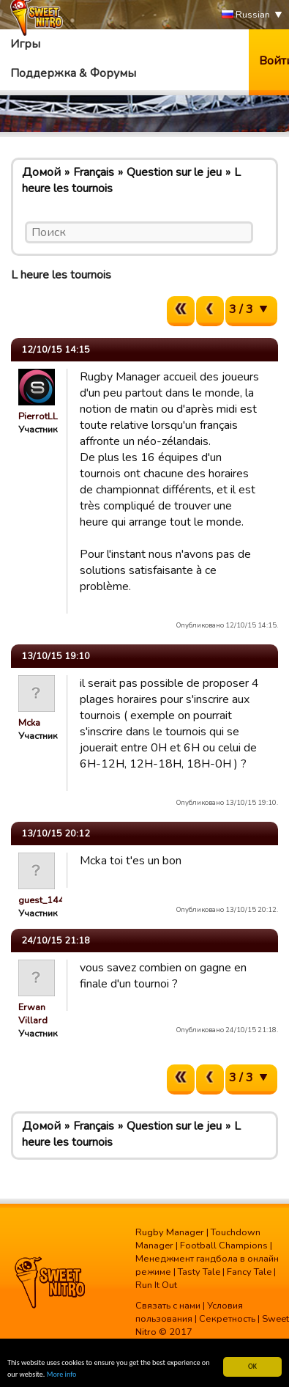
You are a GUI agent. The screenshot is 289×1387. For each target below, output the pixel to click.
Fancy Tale (249, 1272)
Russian (246, 15)
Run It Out (156, 1285)
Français (93, 172)
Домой (41, 172)
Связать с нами (167, 1305)
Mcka (29, 722)
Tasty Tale (199, 1272)
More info (62, 1375)
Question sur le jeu (174, 172)
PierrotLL (38, 416)
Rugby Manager (169, 1232)
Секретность (227, 1318)
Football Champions (224, 1245)
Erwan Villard (33, 1014)
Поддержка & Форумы (73, 73)
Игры (25, 44)
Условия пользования (189, 1312)
